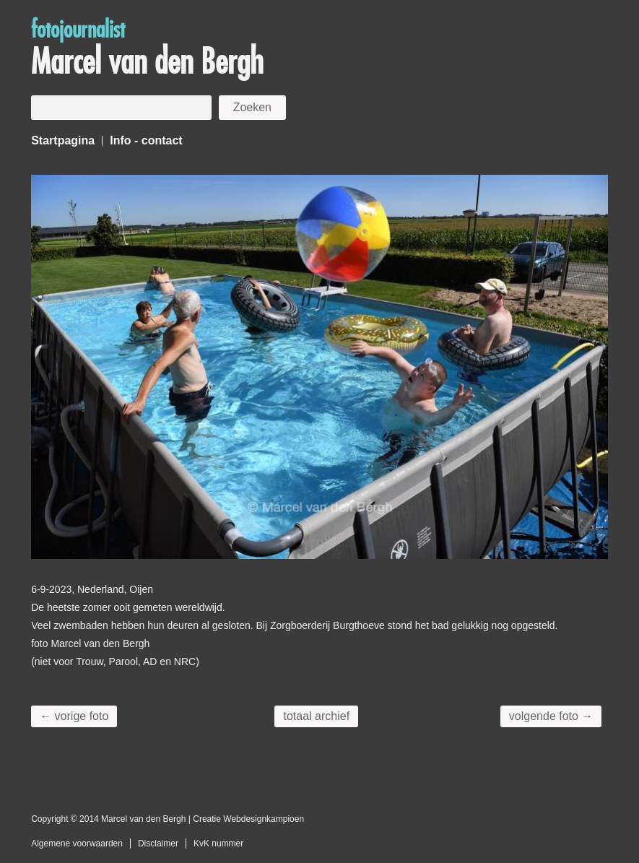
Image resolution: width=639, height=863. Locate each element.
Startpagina (63, 140)
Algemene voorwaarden (77, 843)
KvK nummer (218, 843)
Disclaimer (158, 843)
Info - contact (146, 140)
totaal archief (316, 716)
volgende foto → (551, 716)
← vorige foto (74, 716)
